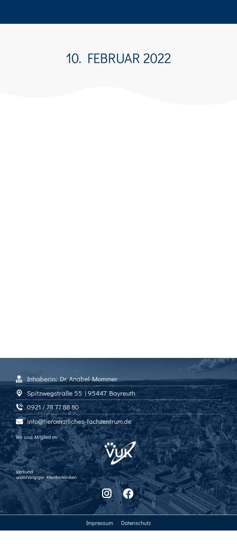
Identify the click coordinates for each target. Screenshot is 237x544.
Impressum (99, 523)
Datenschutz (136, 523)
